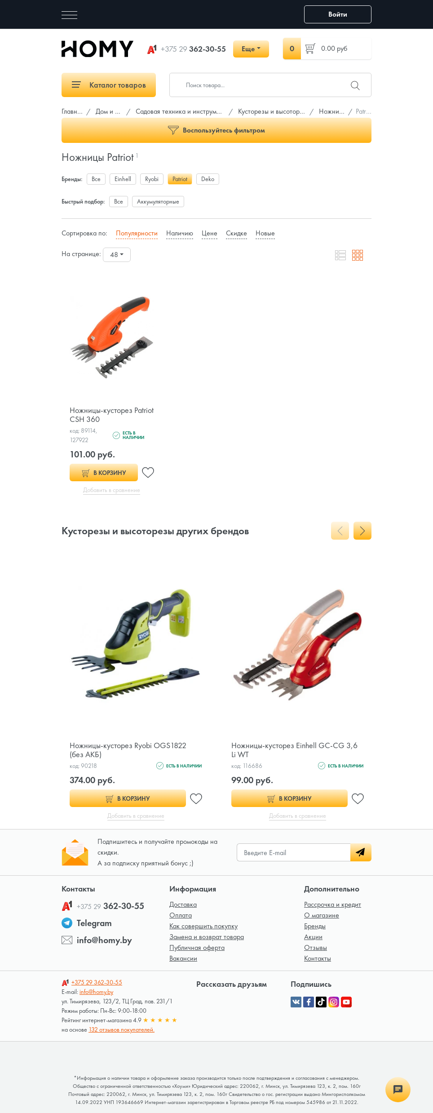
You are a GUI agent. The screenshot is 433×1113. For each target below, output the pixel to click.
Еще (248, 48)
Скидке (236, 233)
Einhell (123, 179)
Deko (207, 179)
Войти (337, 14)
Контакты (317, 958)
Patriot (179, 179)
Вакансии (183, 958)
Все (96, 179)
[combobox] (117, 255)
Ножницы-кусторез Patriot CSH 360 (112, 414)
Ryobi (152, 179)
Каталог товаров (109, 85)
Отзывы (315, 947)
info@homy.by (104, 940)
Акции (313, 936)
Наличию (179, 233)
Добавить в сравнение (111, 490)
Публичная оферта (197, 947)
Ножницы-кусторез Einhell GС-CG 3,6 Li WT (294, 749)
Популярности (137, 233)
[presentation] (340, 531)
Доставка (183, 904)
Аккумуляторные (158, 201)
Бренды (315, 926)
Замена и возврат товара (206, 936)
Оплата (180, 915)
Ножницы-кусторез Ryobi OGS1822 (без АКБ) (128, 749)
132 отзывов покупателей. (121, 1029)
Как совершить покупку (203, 926)
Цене (209, 233)
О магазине (321, 915)
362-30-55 (193, 49)
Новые (265, 233)
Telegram (94, 923)
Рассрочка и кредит (332, 904)
